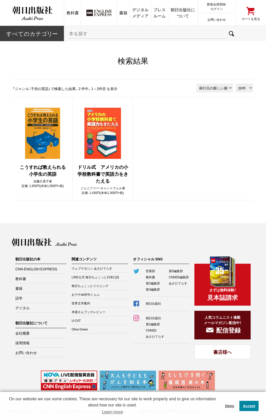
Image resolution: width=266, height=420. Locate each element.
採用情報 (22, 342)
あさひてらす (178, 283)
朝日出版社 (32, 13)
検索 (232, 33)
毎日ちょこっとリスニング (90, 285)
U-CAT (76, 320)
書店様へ (222, 351)
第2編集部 (153, 283)
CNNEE (151, 330)
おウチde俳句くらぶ (85, 294)
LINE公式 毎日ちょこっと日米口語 (95, 277)
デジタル (22, 307)
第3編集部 (153, 289)
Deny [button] (229, 406)
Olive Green (80, 329)
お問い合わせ (216, 19)
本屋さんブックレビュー (88, 312)
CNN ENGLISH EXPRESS (36, 268)
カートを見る (251, 18)
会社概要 (22, 333)
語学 (19, 298)
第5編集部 (176, 271)
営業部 (150, 271)
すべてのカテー (32, 33)
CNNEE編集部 (179, 277)
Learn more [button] (112, 412)
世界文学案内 (81, 303)
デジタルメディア (140, 13)
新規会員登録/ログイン (216, 6)
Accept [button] (249, 406)
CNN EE (99, 13)
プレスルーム (159, 13)
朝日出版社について (183, 13)
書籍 (123, 13)
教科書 (72, 13)
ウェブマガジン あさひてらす (92, 268)
